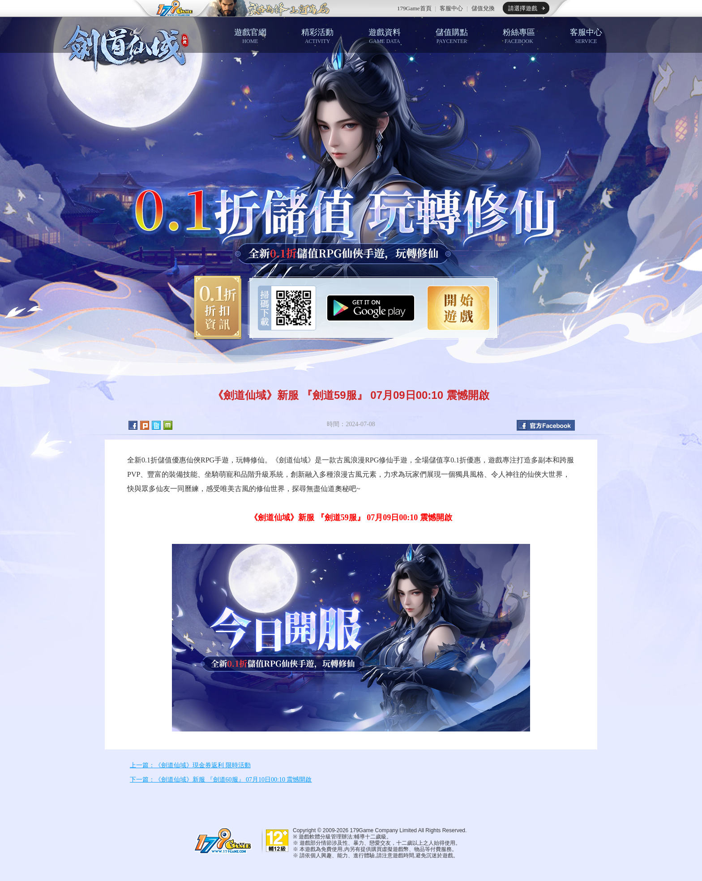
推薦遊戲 (268, 8)
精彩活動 (317, 36)
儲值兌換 (483, 8)
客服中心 (451, 8)
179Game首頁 (414, 8)
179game (168, 8)
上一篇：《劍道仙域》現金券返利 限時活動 (190, 765)
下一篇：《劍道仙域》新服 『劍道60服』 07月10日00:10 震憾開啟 (221, 779)
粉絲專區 (518, 36)
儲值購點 (451, 36)
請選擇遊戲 (522, 8)
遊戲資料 (384, 36)
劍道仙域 (127, 46)
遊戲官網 (250, 36)
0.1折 (214, 308)
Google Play (370, 308)
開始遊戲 (458, 308)
